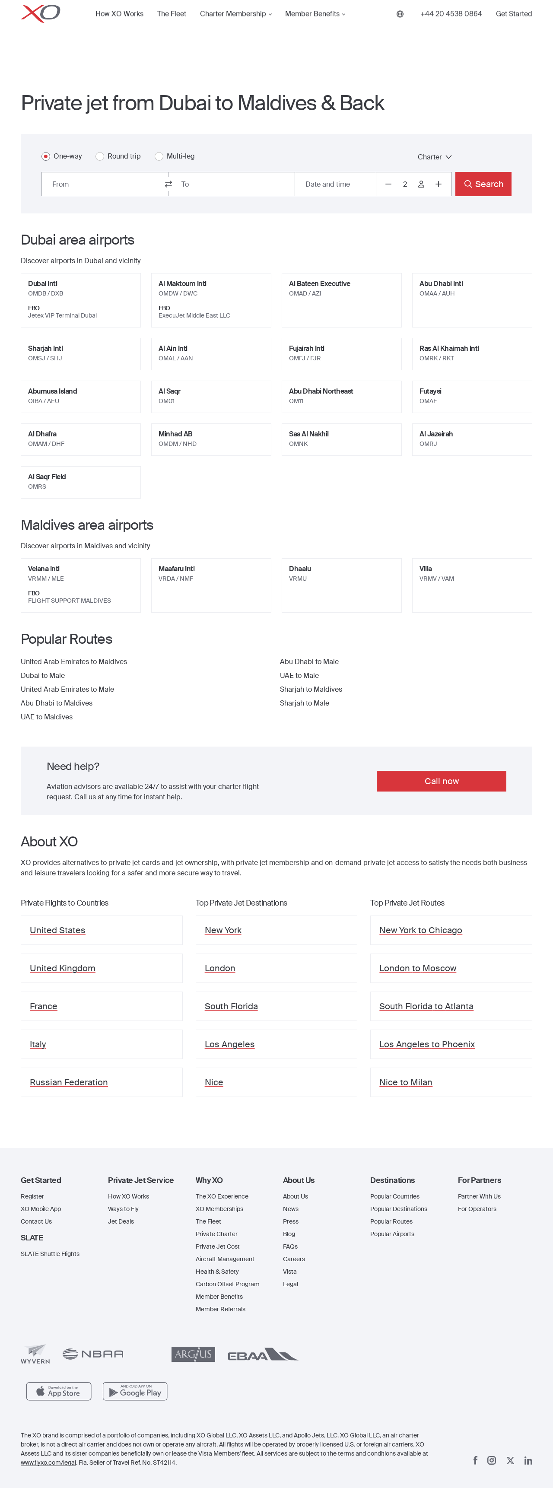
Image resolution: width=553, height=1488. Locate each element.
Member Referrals (220, 1309)
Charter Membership (233, 27)
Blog (289, 1234)
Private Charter (217, 1234)
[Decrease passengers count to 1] (388, 184)
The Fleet (171, 27)
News (291, 1209)
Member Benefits (312, 27)
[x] (510, 1460)
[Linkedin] (528, 1460)
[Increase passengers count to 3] (438, 184)
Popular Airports (392, 1234)
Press (291, 1221)
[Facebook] (476, 1460)
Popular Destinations (398, 1209)
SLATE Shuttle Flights (50, 1254)
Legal (290, 1284)
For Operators (477, 1209)
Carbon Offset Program (228, 1284)
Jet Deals (121, 1221)
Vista (290, 1271)
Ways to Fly (123, 1209)
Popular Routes (391, 1221)
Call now (442, 781)
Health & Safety (217, 1271)
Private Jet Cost (218, 1246)
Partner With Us (479, 1196)
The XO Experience (222, 1196)
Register (32, 1196)
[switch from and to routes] (168, 184)
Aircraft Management (225, 1259)
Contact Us (36, 1221)
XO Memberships (219, 1209)
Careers (294, 1259)
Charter (435, 157)
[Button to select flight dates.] (335, 184)
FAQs (290, 1246)
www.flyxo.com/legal (48, 1462)
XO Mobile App (41, 1209)
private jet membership (272, 862)
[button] (58, 1180)
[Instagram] (491, 1460)
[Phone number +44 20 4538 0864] (451, 27)
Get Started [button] (514, 27)
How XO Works (119, 27)
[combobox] (105, 184)
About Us (295, 1196)
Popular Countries (395, 1196)
